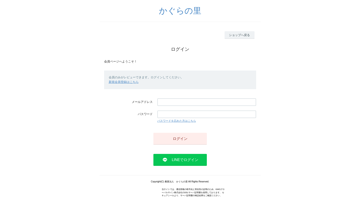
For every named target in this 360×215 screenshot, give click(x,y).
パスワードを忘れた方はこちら (176, 120)
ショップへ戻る (239, 35)
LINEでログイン (185, 160)
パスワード (145, 114)
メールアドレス (142, 102)
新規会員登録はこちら (124, 82)
